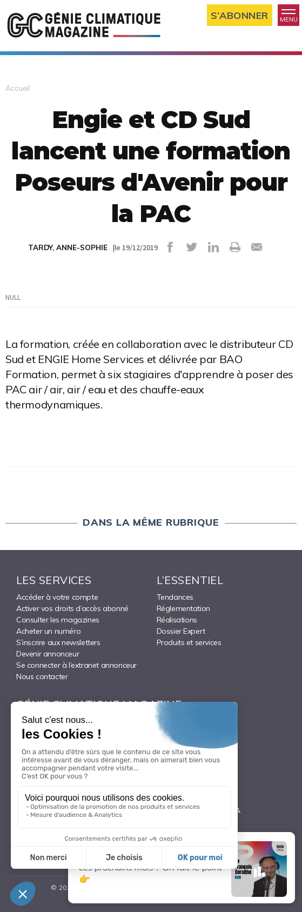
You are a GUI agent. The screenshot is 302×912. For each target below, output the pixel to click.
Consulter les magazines (57, 620)
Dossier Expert (181, 631)
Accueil (17, 88)
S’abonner (240, 15)
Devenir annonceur (47, 654)
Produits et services (189, 642)
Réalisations (177, 620)
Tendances (175, 597)
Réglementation (183, 608)
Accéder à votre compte (57, 597)
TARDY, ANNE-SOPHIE (68, 247)
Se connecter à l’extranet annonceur (76, 665)
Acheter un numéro (48, 631)
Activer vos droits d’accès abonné (72, 608)
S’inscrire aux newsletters (58, 642)
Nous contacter (42, 676)
